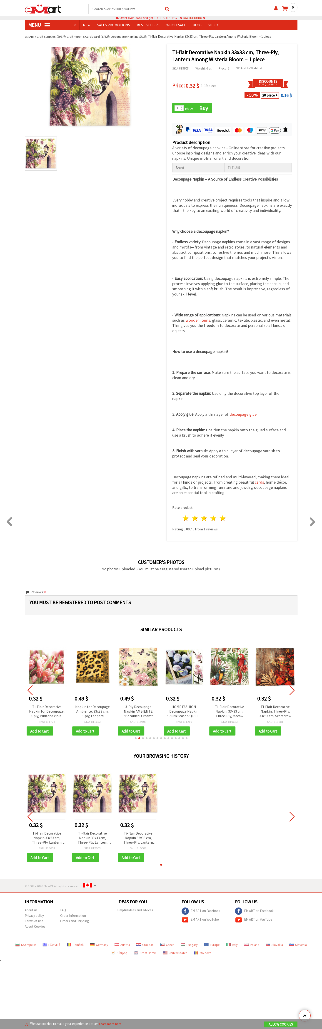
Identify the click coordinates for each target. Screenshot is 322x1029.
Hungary (189, 946)
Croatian (145, 946)
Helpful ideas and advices (135, 911)
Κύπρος (119, 954)
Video (213, 25)
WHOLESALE (176, 25)
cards (259, 482)
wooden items (198, 320)
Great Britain (145, 954)
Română (75, 946)
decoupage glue (243, 415)
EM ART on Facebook (201, 912)
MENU (39, 25)
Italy (232, 946)
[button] (136, 739)
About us (31, 911)
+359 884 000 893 (192, 18)
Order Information (73, 917)
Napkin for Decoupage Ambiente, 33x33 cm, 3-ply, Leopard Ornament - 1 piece (92, 712)
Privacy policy (34, 917)
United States (175, 954)
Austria (122, 946)
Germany (99, 946)
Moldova (202, 954)
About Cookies (35, 928)
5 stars (223, 519)
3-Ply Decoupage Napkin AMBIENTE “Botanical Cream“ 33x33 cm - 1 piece (138, 712)
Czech (167, 946)
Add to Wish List (249, 68)
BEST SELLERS (148, 25)
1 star (186, 519)
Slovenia (298, 946)
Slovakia (274, 946)
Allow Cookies (281, 1025)
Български (25, 946)
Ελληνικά (51, 946)
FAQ (63, 911)
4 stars (213, 519)
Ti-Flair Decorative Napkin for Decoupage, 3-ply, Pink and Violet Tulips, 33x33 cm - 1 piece (47, 712)
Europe (212, 946)
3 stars (204, 519)
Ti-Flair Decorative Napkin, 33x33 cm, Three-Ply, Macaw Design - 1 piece (229, 712)
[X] (27, 1024)
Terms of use (34, 922)
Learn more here (111, 1024)
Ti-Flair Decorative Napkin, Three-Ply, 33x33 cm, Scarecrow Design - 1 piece (275, 712)
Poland (251, 946)
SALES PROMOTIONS (113, 25)
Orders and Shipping (74, 922)
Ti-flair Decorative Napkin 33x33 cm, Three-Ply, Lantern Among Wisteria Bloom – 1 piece (47, 839)
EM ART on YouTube (200, 921)
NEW (86, 25)
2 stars (195, 519)
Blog (197, 25)
